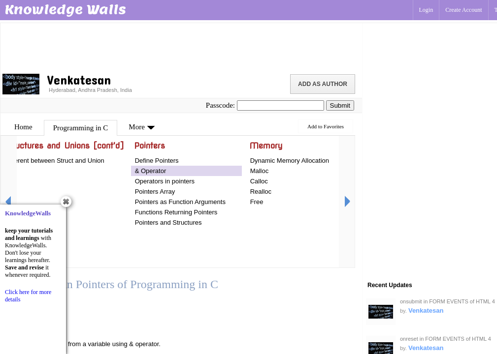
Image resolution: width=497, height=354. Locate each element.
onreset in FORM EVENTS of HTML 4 (445, 339)
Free (257, 202)
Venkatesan (426, 310)
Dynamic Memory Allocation (289, 160)
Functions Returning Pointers (176, 212)
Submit (340, 105)
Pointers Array (155, 191)
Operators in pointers (165, 181)
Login (426, 9)
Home (23, 127)
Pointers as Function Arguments (180, 202)
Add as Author (322, 84)
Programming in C (80, 128)
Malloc (259, 171)
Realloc (260, 191)
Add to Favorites (325, 126)
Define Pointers (157, 160)
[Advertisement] (181, 47)
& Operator (150, 171)
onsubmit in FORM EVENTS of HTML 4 (447, 301)
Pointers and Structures (168, 222)
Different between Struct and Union (54, 160)
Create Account (463, 9)
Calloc (259, 181)
